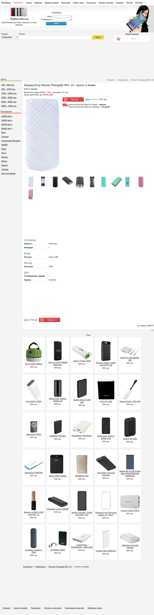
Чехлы (29, 3)
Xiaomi (4, 165)
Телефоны (6, 3)
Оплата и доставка (52, 608)
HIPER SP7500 (130, 439)
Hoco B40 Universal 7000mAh (106, 474)
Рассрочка (35, 608)
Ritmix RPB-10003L (57, 476)
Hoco (3, 149)
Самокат (120, 3)
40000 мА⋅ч (6, 128)
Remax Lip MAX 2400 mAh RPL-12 (33, 513)
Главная (6, 608)
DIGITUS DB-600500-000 (130, 359)
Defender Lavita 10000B (57, 509)
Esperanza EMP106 (33, 473)
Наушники (65, 3)
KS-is (3, 153)
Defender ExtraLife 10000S (130, 546)
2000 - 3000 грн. (9, 97)
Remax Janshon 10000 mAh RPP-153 (82, 514)
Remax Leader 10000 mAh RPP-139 (106, 364)
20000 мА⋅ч (6, 120)
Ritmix (4, 161)
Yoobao (4, 169)
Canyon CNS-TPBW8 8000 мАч (57, 363)
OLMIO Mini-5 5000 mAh (82, 401)
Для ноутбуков (8, 173)
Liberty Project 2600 (82, 361)
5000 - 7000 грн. (9, 106)
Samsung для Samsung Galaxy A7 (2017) (106, 514)
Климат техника (106, 3)
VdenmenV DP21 (33, 434)
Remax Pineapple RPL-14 (60, 567)
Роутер (129, 3)
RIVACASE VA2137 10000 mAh (106, 437)
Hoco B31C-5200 (33, 401)
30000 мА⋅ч (6, 124)
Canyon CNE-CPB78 (130, 511)
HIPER (4, 145)
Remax (4, 157)
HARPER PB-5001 (57, 436)
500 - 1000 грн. (8, 89)
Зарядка (38, 3)
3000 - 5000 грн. (9, 102)
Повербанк (18, 3)
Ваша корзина (132, 34)
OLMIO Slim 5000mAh (106, 551)
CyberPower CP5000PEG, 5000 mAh (82, 546)
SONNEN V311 (82, 476)
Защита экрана (51, 3)
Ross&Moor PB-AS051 (82, 436)
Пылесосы (91, 3)
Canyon (5, 137)
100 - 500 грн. (7, 85)
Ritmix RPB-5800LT (33, 364)
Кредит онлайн (20, 608)
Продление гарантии (74, 608)
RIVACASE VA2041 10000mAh (58, 400)
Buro (3, 132)
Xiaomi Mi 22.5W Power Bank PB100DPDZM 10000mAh (130, 473)
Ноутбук (139, 3)
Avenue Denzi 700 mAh (130, 401)
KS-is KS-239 (106, 401)
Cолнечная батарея (10, 141)
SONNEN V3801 (57, 550)
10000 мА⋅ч (6, 116)
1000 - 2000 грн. (9, 93)
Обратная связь (94, 608)
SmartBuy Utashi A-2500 (33, 551)
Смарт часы (78, 3)
